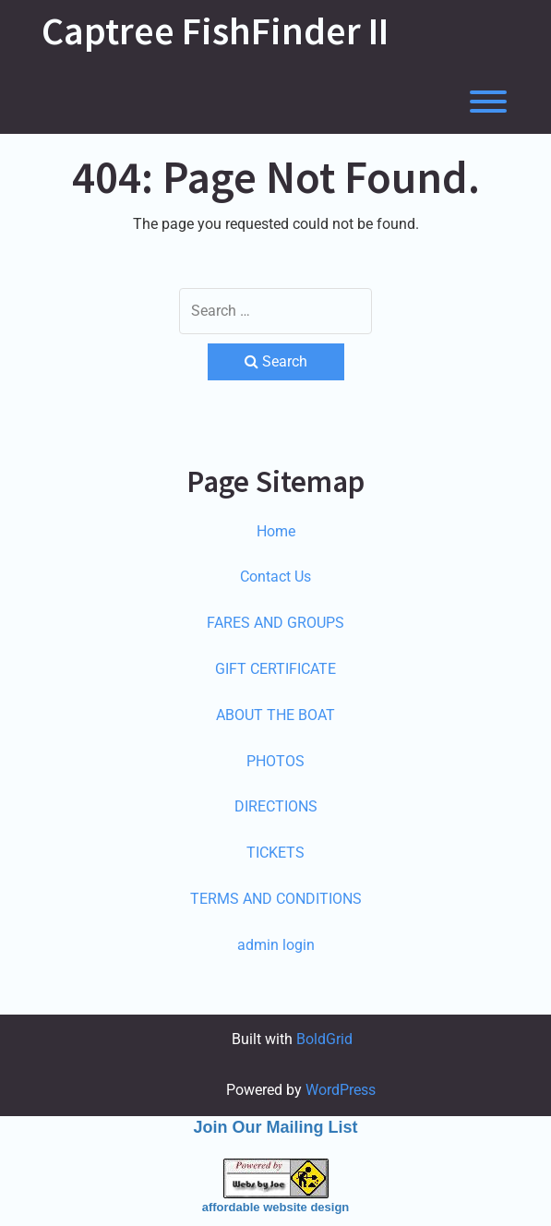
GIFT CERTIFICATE (275, 669)
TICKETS (275, 852)
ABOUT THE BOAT (275, 715)
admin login (276, 945)
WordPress (340, 1090)
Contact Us (275, 576)
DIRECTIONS (275, 806)
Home (276, 531)
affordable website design (276, 1207)
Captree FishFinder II (215, 30)
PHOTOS (275, 761)
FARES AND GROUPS (275, 622)
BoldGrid (324, 1039)
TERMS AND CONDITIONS (276, 898)
